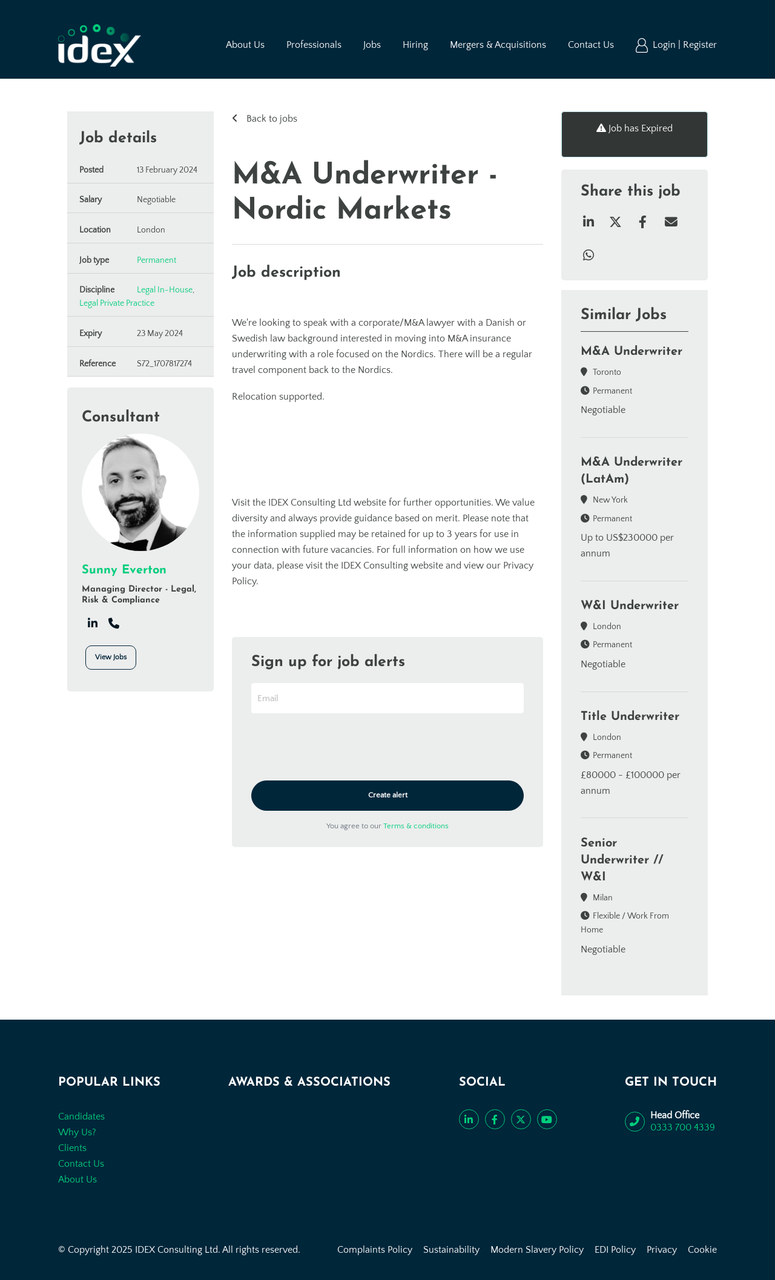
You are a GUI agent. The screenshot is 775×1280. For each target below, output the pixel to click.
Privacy (662, 1249)
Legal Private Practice (116, 303)
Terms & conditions (416, 826)
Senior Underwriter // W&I (622, 860)
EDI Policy (615, 1249)
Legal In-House (165, 290)
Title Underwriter (630, 717)
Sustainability (451, 1249)
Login (665, 44)
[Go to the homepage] (99, 45)
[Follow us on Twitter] (521, 1119)
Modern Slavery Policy (537, 1249)
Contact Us (591, 44)
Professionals (313, 44)
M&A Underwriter (631, 352)
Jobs (372, 44)
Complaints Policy (374, 1249)
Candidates (81, 1116)
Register (700, 44)
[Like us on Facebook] (495, 1119)
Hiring (415, 44)
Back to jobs (270, 118)
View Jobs (111, 657)
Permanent (156, 260)
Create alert (387, 795)
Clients (72, 1148)
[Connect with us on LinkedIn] (469, 1119)
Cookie (702, 1249)
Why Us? (77, 1132)
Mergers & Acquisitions (498, 44)
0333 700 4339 (682, 1127)
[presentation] (343, 747)
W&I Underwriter (630, 606)
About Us (245, 44)
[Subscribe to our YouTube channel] (547, 1119)
